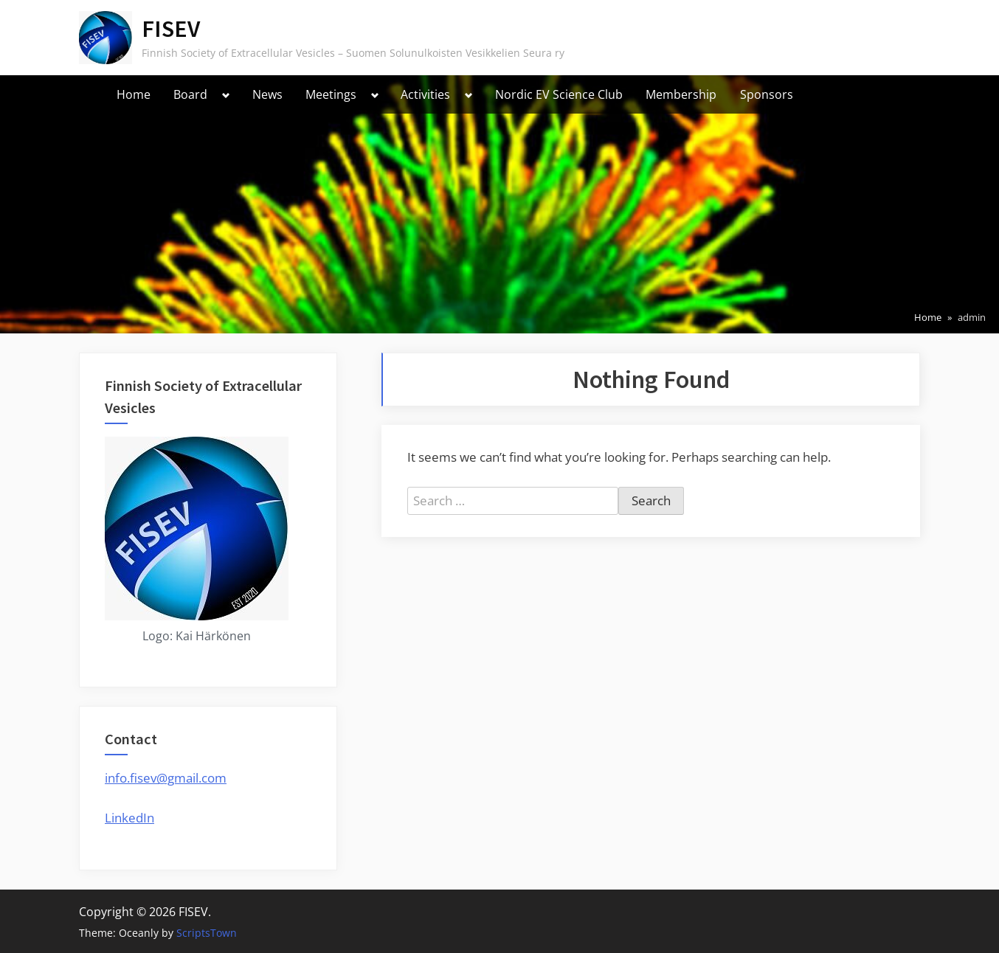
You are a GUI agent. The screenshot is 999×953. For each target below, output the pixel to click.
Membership (681, 94)
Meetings (330, 94)
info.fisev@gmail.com (166, 777)
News (267, 94)
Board (190, 94)
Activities (425, 94)
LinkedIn (129, 817)
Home (134, 94)
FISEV (171, 28)
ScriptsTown (206, 933)
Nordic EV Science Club (559, 94)
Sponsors (766, 94)
